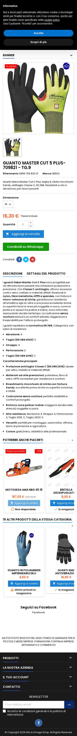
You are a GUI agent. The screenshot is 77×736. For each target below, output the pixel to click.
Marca (47, 173)
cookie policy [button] (51, 706)
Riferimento (11, 173)
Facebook (38, 612)
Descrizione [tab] (12, 273)
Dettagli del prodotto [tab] (46, 273)
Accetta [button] (38, 719)
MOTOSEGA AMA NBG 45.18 (24, 490)
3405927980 (56, 3)
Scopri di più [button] (38, 728)
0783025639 (24, 3)
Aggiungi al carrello (23, 234)
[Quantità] (23, 224)
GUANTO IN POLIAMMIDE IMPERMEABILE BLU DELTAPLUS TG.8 (24, 573)
